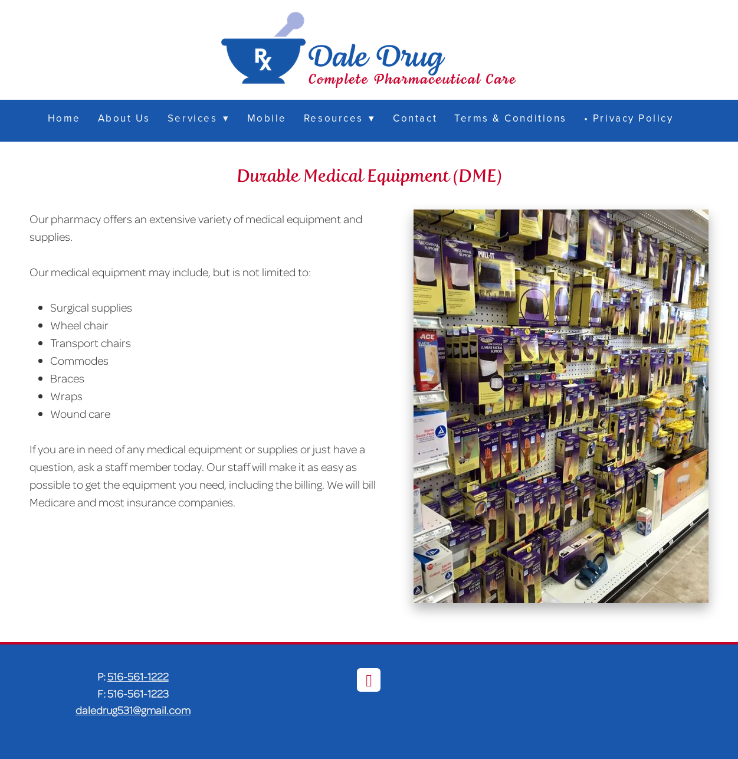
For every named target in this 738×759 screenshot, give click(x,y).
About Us (124, 118)
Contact (415, 118)
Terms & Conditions (510, 118)
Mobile (267, 118)
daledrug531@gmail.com (133, 710)
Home (64, 118)
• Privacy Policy (629, 118)
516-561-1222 (138, 676)
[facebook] (369, 680)
